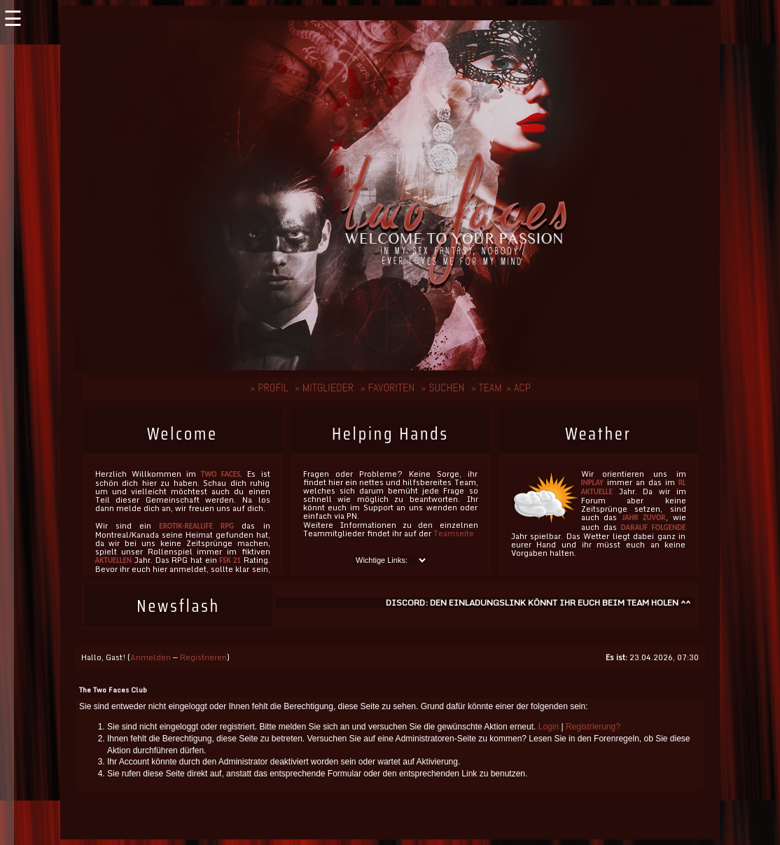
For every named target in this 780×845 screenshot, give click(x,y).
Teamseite (453, 533)
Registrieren (203, 657)
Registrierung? (593, 727)
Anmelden (150, 657)
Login (548, 727)
